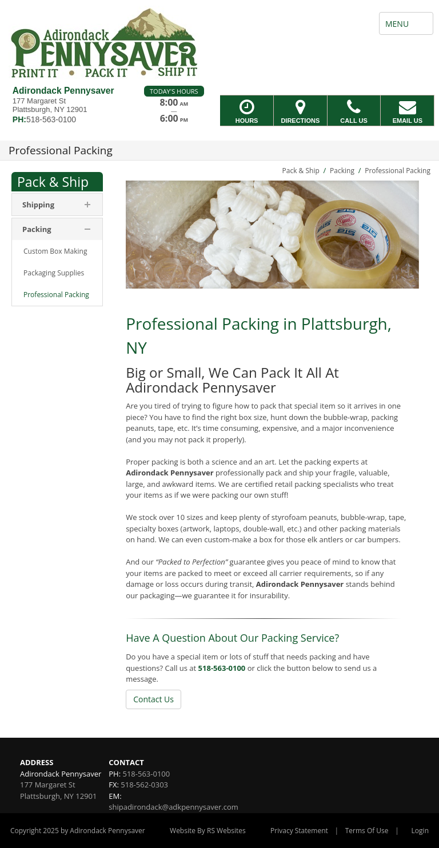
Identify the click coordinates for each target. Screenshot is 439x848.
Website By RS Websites (208, 830)
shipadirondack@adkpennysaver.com (173, 807)
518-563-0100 (222, 668)
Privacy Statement (299, 830)
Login (420, 830)
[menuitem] (57, 204)
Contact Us (153, 699)
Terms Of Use (367, 830)
